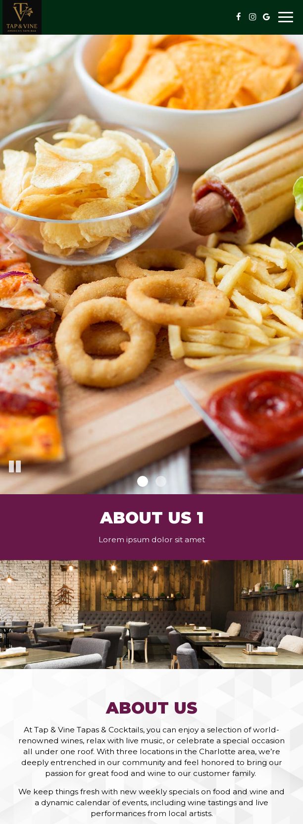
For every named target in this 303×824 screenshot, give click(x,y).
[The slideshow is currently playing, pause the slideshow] (14, 467)
